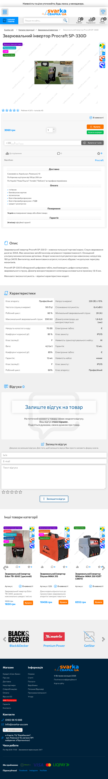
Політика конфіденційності (65, 680)
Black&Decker (19, 645)
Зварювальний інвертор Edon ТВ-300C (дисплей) (18, 575)
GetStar (89, 645)
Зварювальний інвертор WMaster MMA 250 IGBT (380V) (88, 576)
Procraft (99, 160)
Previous (4, 568)
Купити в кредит (95, 132)
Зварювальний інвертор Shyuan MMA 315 (52, 575)
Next (103, 568)
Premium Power (54, 645)
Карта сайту (59, 683)
